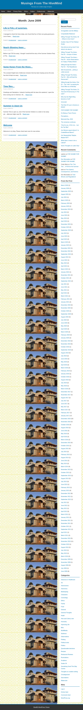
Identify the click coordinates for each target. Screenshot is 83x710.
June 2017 (64, 403)
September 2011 (66, 529)
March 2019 (64, 367)
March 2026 (64, 185)
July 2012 (64, 502)
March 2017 (64, 409)
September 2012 (66, 499)
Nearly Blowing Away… (14, 47)
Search (64, 22)
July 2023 (64, 233)
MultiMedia (64, 630)
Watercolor (51, 11)
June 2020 (64, 323)
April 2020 (64, 329)
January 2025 (65, 206)
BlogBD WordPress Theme (41, 707)
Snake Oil (64, 663)
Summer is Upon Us (12, 106)
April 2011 (64, 532)
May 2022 (64, 263)
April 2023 (64, 239)
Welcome (7, 125)
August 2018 (65, 380)
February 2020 (65, 335)
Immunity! (64, 102)
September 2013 (66, 475)
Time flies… (9, 86)
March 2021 (64, 296)
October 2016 (65, 424)
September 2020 (66, 314)
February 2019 (65, 371)
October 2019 (65, 347)
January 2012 (65, 517)
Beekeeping (64, 591)
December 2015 (66, 442)
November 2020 (66, 308)
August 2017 (65, 397)
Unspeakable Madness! (68, 34)
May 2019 (64, 362)
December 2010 (66, 538)
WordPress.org (65, 698)
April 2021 (64, 293)
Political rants (41, 11)
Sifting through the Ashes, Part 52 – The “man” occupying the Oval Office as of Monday (70, 84)
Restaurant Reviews (67, 654)
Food (62, 606)
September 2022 (66, 254)
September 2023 (66, 230)
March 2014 (64, 466)
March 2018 (64, 388)
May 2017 (64, 406)
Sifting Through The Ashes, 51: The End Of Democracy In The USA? (70, 92)
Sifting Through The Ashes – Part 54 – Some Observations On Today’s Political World (70, 59)
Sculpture (64, 660)
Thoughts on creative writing (69, 671)
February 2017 (65, 412)
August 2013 (65, 478)
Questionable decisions (68, 648)
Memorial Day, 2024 (67, 119)
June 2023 (64, 236)
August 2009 (65, 565)
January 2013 (65, 490)
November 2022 (66, 251)
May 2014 (64, 463)
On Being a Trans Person (68, 113)
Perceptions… (65, 116)
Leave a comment (22, 40)
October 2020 (65, 311)
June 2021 (64, 287)
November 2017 (66, 394)
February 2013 (65, 487)
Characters (64, 594)
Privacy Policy (17, 11)
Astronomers (65, 585)
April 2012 (64, 511)
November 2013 (66, 469)
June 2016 (64, 430)
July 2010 (64, 550)
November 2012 (66, 496)
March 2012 (64, 514)
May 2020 (64, 326)
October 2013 (65, 472)
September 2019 (66, 350)
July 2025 (64, 197)
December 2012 (66, 493)
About (9, 11)
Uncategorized (12, 40)
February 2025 (65, 203)
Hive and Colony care (67, 618)
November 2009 (66, 562)
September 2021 (66, 281)
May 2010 (64, 553)
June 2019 (64, 358)
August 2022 (65, 257)
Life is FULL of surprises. (15, 28)
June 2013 (64, 484)
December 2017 (66, 391)
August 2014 (65, 457)
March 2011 (64, 535)
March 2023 (64, 242)
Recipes (63, 651)
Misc (62, 627)
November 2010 (66, 541)
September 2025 (66, 191)
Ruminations (64, 657)
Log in (63, 689)
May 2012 (64, 508)
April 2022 (64, 266)
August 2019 (65, 353)
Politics (32, 11)
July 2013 (64, 481)
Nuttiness (64, 633)
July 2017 (64, 400)
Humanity (64, 621)
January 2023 (65, 245)
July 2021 (64, 284)
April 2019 (64, 365)
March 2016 (64, 439)
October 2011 (65, 526)
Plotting (63, 639)
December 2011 (66, 520)
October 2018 (65, 376)
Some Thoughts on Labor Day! (70, 145)
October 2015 (65, 445)
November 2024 (66, 209)
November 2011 (66, 523)
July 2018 (64, 382)
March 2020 (64, 332)
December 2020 (66, 305)
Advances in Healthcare (68, 579)
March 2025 (64, 200)
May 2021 (64, 290)
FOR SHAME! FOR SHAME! (69, 110)
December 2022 (66, 248)
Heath (63, 615)
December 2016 (66, 418)
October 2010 (65, 544)
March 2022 (64, 269)
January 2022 (65, 272)
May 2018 (64, 385)
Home (3, 11)
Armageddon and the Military (69, 31)
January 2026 (65, 188)
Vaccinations (65, 677)
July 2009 (64, 568)
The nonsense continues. (68, 122)
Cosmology (64, 597)
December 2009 (66, 559)
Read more (16, 36)
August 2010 (65, 547)
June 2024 (64, 215)
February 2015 (65, 454)
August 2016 (65, 427)
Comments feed (65, 695)
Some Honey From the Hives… (18, 67)
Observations (65, 636)
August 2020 (65, 317)
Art (62, 582)
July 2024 (64, 212)
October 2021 (65, 278)
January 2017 (65, 415)
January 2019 (65, 373)
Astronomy (64, 588)
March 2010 (64, 556)
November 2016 (66, 421)
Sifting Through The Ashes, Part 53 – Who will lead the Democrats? (69, 77)
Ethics (26, 11)
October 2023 (65, 227)
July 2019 (64, 356)
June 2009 (64, 571)
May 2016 (64, 433)
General (63, 609)
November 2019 (66, 344)
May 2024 (64, 218)
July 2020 (64, 320)
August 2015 (65, 448)
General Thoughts (66, 612)
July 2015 (64, 451)
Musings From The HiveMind (41, 3)
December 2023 (66, 224)
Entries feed (64, 692)
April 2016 (64, 436)
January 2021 (65, 302)
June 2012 (64, 505)
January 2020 (65, 338)
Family (63, 603)
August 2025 (65, 194)
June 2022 (64, 260)
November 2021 (66, 275)
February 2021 (65, 299)
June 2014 (64, 460)
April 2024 (64, 221)
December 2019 (66, 341)
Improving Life (65, 624)
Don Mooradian (65, 159)
